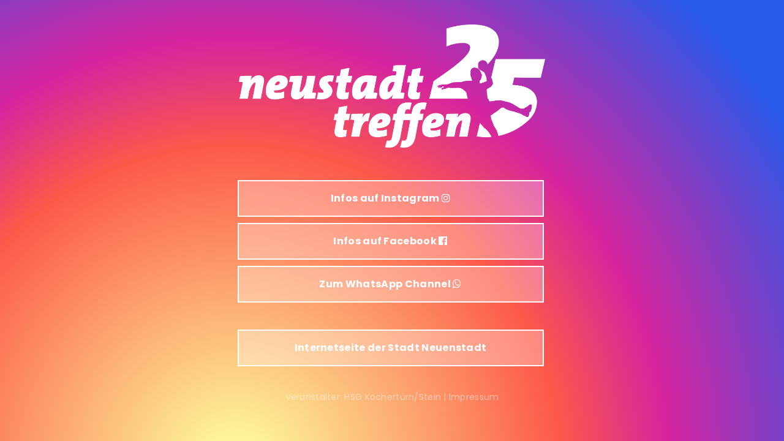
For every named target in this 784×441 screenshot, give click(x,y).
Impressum (474, 397)
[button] (391, 198)
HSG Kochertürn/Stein (392, 397)
